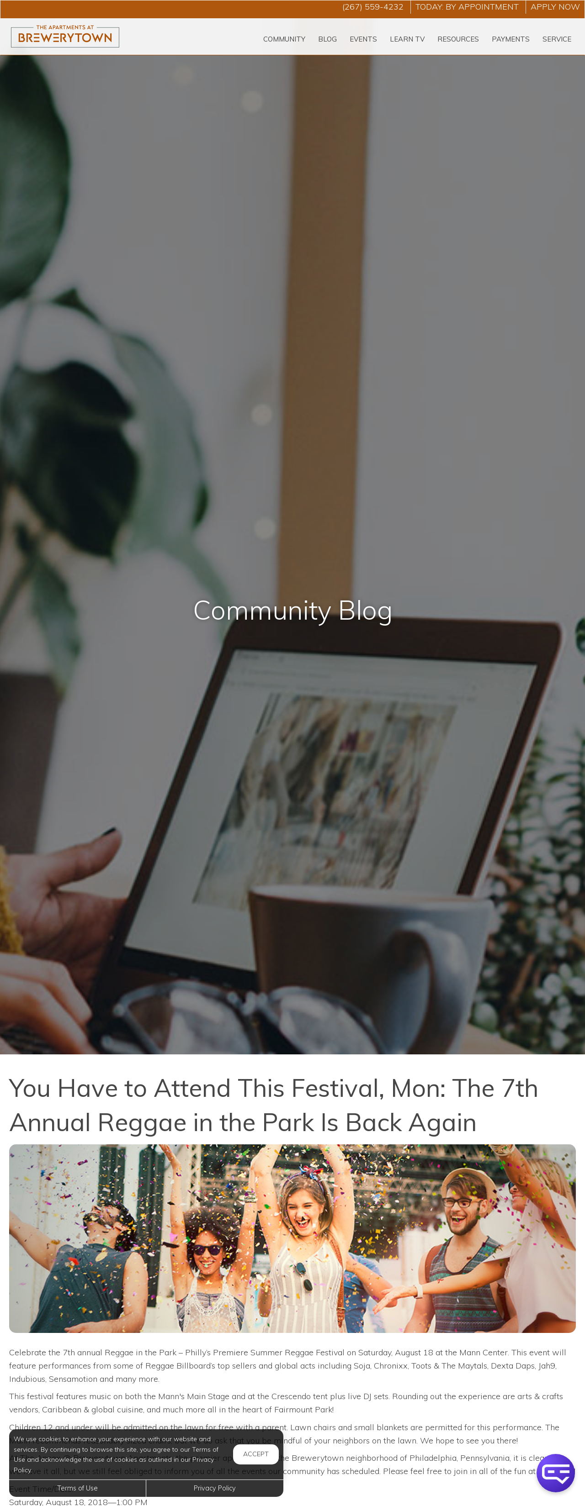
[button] (556, 1473)
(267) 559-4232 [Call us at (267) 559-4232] (373, 6)
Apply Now (555, 6)
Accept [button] (256, 1454)
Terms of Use (77, 1488)
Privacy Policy (215, 1488)
